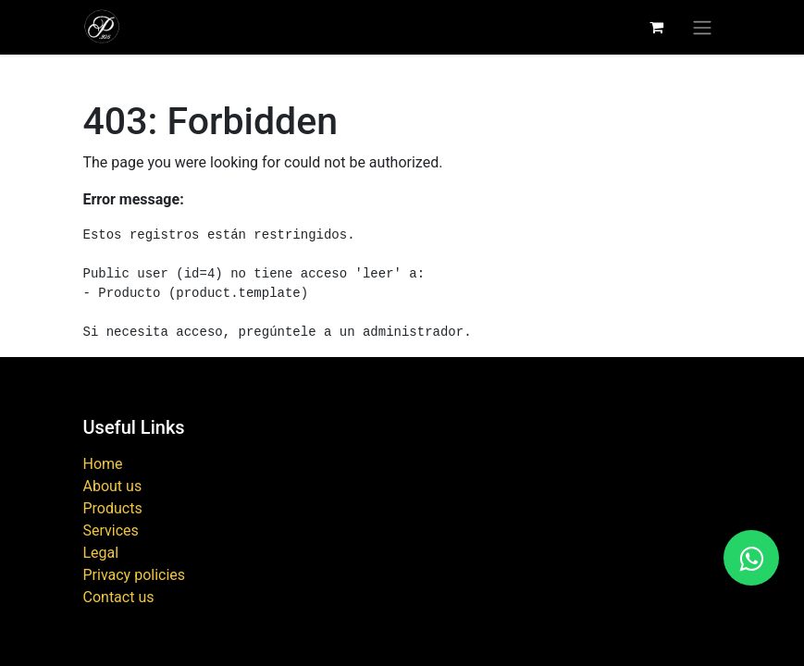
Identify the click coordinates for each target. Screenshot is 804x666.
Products (112, 508)
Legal (101, 552)
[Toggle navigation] (702, 27)
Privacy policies (134, 575)
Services (111, 530)
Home (103, 464)
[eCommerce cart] (656, 26)
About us (112, 486)
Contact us (119, 597)
